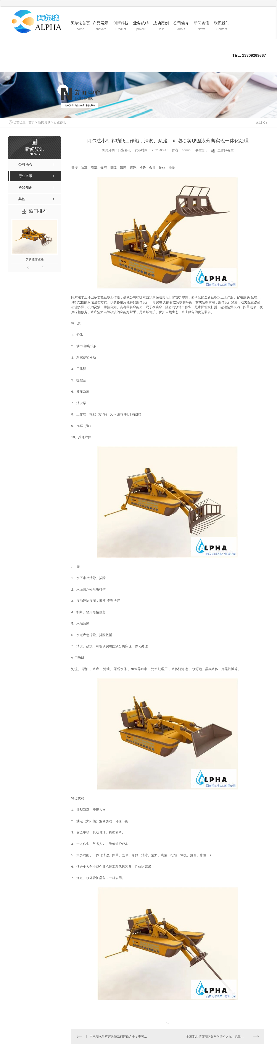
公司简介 (181, 26)
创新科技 (121, 26)
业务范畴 (141, 26)
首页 (32, 122)
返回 (261, 122)
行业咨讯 (60, 122)
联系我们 (221, 26)
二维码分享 (225, 150)
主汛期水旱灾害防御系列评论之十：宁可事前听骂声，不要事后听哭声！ (120, 1036)
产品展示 (100, 26)
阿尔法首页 (80, 26)
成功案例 (161, 26)
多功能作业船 (35, 259)
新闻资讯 (201, 26)
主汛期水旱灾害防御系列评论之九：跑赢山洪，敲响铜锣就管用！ (222, 1036)
